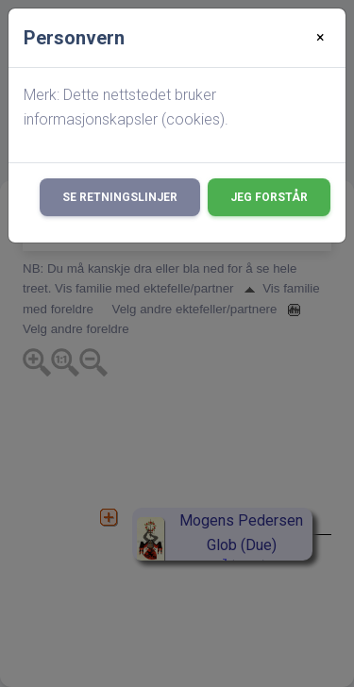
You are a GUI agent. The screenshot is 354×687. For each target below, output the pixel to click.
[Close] (320, 38)
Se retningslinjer (119, 197)
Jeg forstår (269, 197)
